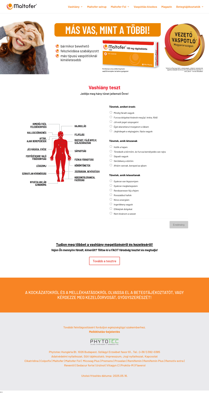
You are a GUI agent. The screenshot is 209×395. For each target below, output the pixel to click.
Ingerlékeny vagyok (123, 204)
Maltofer (58, 361)
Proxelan (120, 361)
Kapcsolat (151, 356)
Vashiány (73, 6)
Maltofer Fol (118, 6)
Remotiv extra (174, 361)
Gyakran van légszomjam (126, 181)
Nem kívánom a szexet (125, 213)
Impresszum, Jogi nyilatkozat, (125, 356)
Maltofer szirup (96, 6)
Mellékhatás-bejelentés (104, 331)
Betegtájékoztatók (188, 6)
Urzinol (100, 365)
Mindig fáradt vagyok (124, 112)
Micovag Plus (91, 361)
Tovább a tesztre (104, 261)
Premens (107, 361)
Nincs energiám (121, 199)
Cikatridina (31, 361)
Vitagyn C (113, 365)
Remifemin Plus (153, 361)
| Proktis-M (127, 365)
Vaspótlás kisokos (145, 6)
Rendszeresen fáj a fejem (126, 190)
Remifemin (135, 361)
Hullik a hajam (121, 147)
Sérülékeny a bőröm (123, 161)
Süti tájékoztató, (95, 356)
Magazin (166, 6)
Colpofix (45, 361)
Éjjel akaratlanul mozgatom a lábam (131, 126)
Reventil (69, 365)
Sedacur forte (85, 365)
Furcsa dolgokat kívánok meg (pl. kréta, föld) (135, 117)
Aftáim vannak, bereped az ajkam (130, 165)
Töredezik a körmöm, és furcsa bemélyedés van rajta (140, 151)
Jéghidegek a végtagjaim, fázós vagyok (133, 131)
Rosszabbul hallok (122, 195)
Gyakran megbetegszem (126, 186)
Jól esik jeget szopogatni (126, 122)
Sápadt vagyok (121, 156)
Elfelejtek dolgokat (123, 209)
